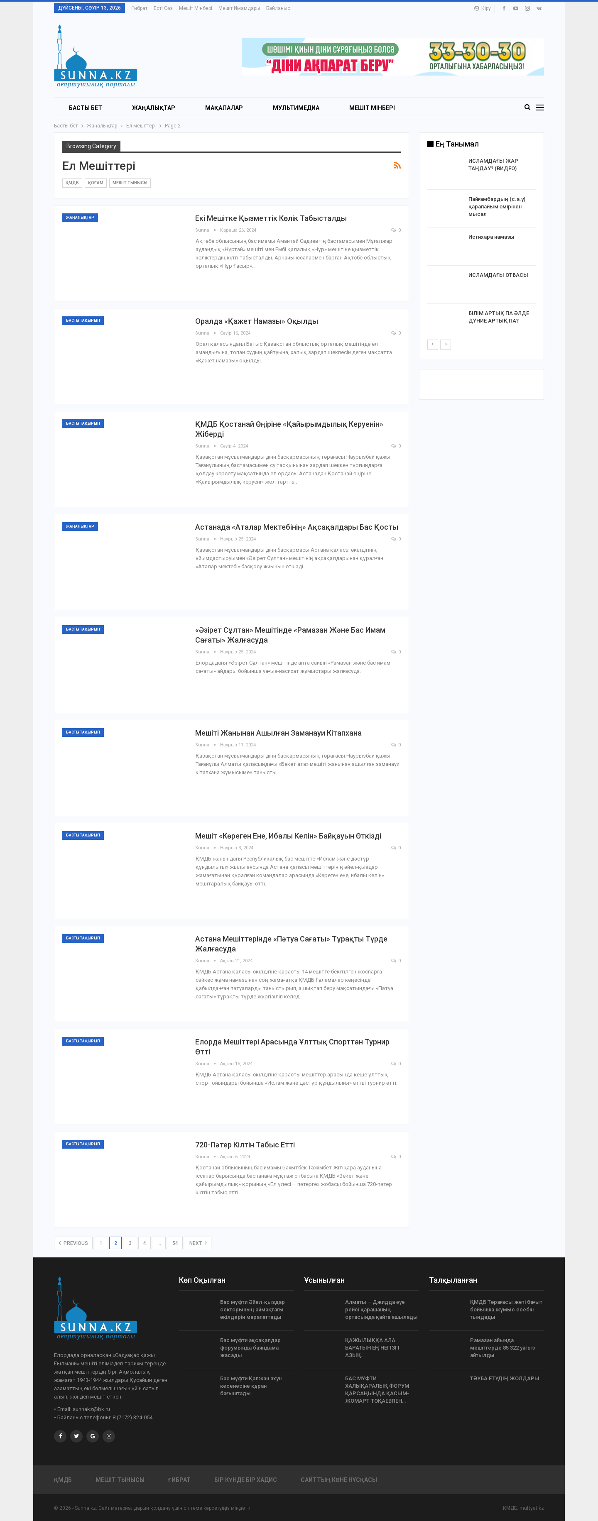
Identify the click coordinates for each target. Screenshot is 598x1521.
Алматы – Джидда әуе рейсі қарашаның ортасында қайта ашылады (381, 1309)
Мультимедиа (296, 108)
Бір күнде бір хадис (245, 1480)
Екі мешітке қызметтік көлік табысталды (271, 218)
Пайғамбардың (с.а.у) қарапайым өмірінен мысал (496, 206)
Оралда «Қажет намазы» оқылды (256, 321)
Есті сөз (163, 8)
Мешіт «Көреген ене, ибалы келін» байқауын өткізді (288, 835)
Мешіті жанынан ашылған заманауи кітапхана (278, 733)
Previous (73, 1243)
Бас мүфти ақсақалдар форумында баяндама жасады (250, 1347)
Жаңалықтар (153, 108)
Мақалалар (224, 108)
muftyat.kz (532, 1508)
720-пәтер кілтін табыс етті (245, 1144)
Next (198, 1243)
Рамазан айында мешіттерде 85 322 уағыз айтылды (502, 1347)
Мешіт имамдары (239, 8)
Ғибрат (139, 8)
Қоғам (95, 183)
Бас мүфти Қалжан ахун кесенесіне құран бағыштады (251, 1385)
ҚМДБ (72, 183)
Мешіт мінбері (195, 8)
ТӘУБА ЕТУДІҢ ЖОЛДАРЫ (504, 1378)
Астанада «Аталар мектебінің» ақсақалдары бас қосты (296, 527)
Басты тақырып (83, 320)
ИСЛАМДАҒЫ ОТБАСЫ (498, 275)
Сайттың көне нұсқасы (339, 1480)
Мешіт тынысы (130, 183)
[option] (481, 248)
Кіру (482, 8)
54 (175, 1243)
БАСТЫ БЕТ (85, 108)
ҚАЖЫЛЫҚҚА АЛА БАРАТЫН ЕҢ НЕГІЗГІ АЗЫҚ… (372, 1347)
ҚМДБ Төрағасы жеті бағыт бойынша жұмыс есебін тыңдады (506, 1309)
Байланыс (278, 8)
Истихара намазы (491, 237)
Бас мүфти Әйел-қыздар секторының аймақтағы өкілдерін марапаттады (252, 1309)
